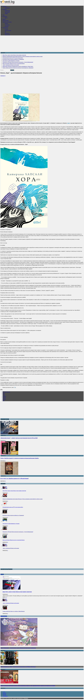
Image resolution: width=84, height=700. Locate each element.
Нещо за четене (8, 30)
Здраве (6, 13)
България (4, 9)
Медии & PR (7, 12)
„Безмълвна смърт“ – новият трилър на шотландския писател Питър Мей (19, 438)
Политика (4, 6)
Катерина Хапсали (6, 392)
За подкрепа (5, 696)
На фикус (7, 26)
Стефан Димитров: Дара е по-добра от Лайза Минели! (14, 611)
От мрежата (7, 25)
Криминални (7, 10)
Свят (4, 15)
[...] (6, 597)
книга (4, 393)
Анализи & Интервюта (7, 22)
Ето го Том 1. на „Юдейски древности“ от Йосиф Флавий (14, 478)
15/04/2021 (2, 75)
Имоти (6, 17)
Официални (7, 8)
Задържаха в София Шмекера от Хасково (11, 523)
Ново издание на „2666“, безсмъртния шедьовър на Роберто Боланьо (18, 667)
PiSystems (26, 698)
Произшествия (6, 20)
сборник (4, 399)
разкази (4, 397)
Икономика (5, 16)
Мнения (6, 23)
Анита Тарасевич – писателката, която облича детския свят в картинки (18, 648)
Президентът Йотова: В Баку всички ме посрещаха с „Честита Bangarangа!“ (18, 532)
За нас (4, 692)
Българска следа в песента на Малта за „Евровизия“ (13, 515)
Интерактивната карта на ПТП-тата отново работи (13, 507)
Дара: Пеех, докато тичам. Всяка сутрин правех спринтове (14, 490)
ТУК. (15, 387)
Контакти (4, 693)
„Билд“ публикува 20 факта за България (11, 548)
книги (4, 395)
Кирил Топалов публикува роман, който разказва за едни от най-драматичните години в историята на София (27, 686)
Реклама (4, 694)
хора (4, 400)
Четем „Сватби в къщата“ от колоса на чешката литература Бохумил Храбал (19, 458)
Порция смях (7, 34)
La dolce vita (5, 27)
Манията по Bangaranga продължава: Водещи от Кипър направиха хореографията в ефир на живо (22, 499)
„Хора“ (68, 123)
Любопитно (7, 33)
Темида (4, 19)
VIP (5, 32)
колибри (4, 396)
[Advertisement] (42, 44)
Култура (6, 29)
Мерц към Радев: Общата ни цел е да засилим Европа (13, 540)
